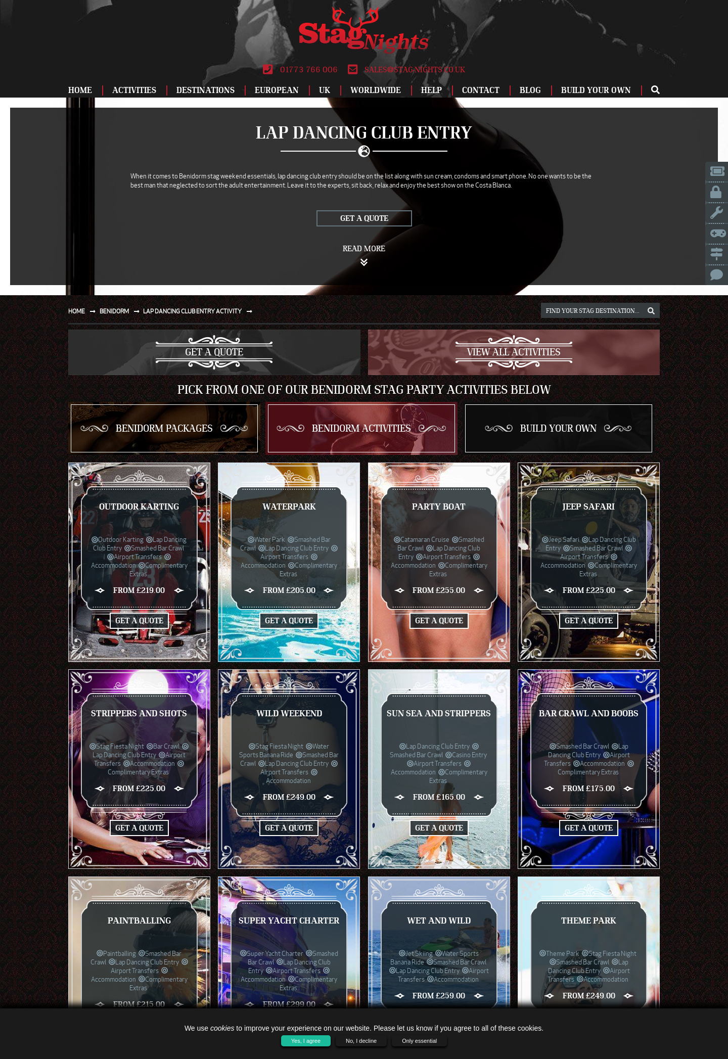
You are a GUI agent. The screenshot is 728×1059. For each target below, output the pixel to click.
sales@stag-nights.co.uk (406, 69)
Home (80, 90)
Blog (530, 90)
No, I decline (361, 1041)
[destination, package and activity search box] (600, 310)
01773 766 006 (300, 69)
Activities (134, 90)
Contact (480, 90)
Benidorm (122, 311)
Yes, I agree (306, 1041)
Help (431, 90)
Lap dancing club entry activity (199, 311)
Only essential (419, 1041)
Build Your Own (596, 90)
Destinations (205, 90)
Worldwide (375, 90)
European (277, 90)
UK (324, 90)
